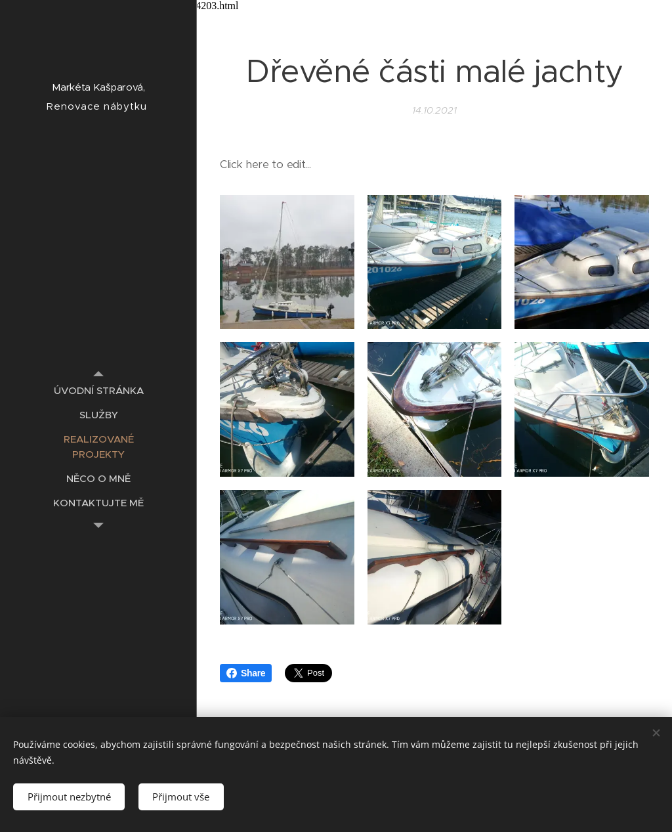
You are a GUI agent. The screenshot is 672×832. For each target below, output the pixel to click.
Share (245, 673)
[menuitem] (98, 390)
